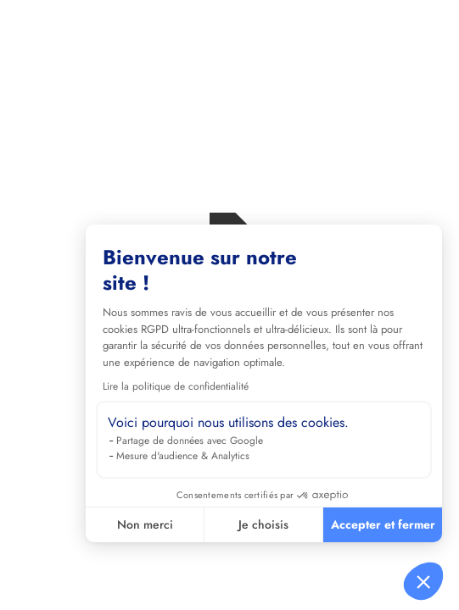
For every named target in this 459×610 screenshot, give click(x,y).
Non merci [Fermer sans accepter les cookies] (145, 524)
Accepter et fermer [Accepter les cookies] (383, 524)
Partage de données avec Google (189, 440)
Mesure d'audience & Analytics (182, 455)
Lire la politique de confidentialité (176, 386)
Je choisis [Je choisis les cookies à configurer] (263, 524)
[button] (423, 581)
